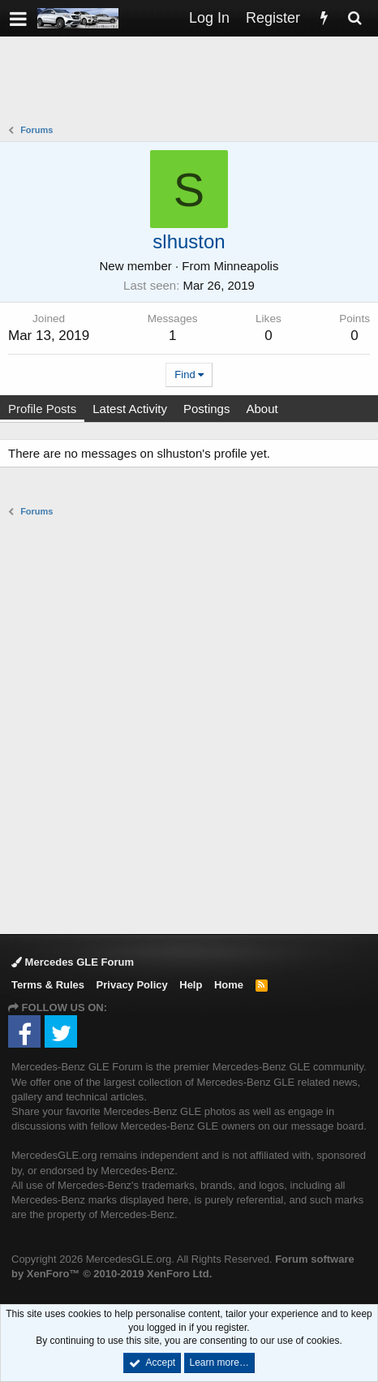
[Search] (354, 18)
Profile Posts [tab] (42, 408)
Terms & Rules (47, 985)
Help (190, 985)
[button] (18, 18)
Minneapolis (245, 266)
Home (228, 985)
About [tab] (261, 408)
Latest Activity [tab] (129, 408)
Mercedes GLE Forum (72, 962)
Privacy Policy (132, 985)
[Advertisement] (193, 82)
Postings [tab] (206, 408)
